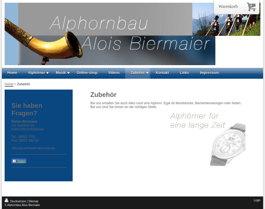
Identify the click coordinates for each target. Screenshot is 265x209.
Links (184, 73)
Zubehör (138, 73)
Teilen (19, 161)
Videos (114, 73)
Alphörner (36, 73)
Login (257, 200)
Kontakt (162, 73)
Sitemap (33, 201)
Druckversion (16, 201)
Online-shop (87, 73)
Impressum (209, 73)
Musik (61, 73)
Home (12, 73)
